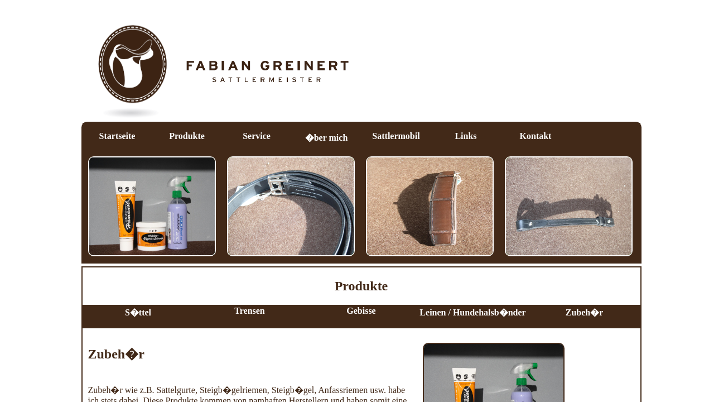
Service (257, 136)
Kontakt (536, 136)
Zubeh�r (585, 312)
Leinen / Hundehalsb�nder (472, 312)
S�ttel (138, 312)
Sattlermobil (395, 136)
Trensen (249, 310)
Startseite (117, 136)
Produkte (187, 136)
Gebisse (360, 310)
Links (465, 136)
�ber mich (326, 137)
